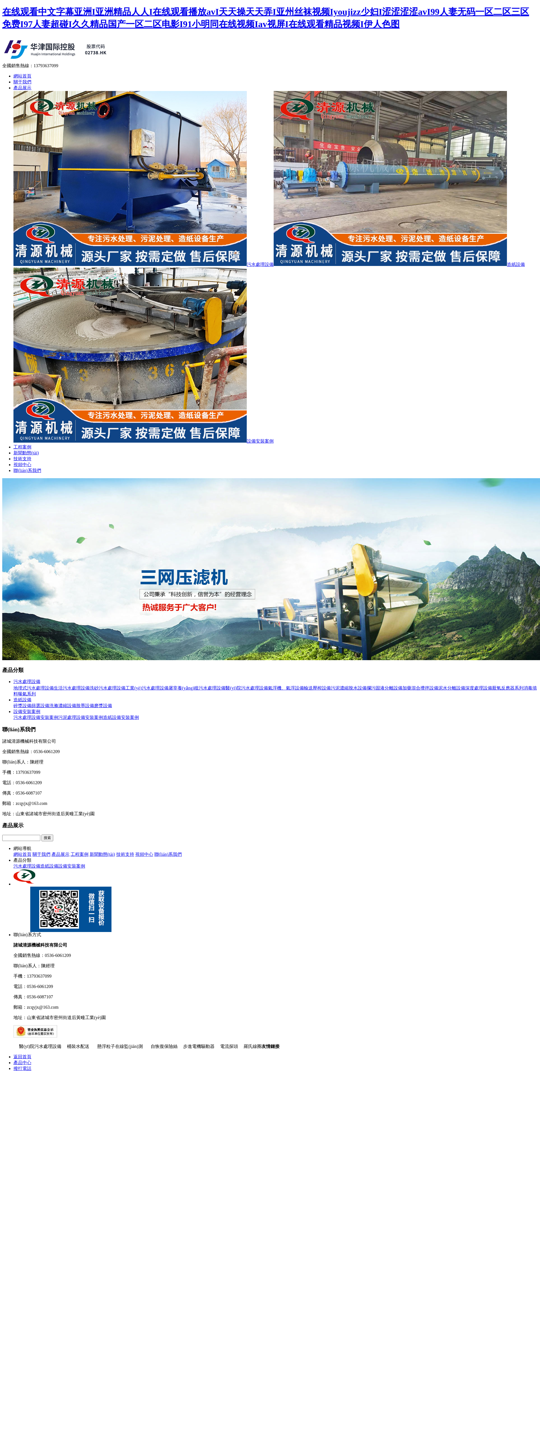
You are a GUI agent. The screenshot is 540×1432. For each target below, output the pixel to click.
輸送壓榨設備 (317, 688)
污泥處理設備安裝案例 (80, 717)
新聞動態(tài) (26, 452)
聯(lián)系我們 (27, 470)
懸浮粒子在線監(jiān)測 (121, 1046)
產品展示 (22, 87)
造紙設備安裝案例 (121, 717)
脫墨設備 (85, 705)
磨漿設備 (103, 705)
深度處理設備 (478, 688)
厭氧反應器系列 (507, 688)
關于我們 (22, 82)
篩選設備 (40, 705)
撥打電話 (22, 1068)
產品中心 (22, 1062)
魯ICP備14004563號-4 (80, 1036)
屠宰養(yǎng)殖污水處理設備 (197, 688)
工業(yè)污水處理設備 (147, 688)
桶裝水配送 (79, 1046)
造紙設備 (399, 264)
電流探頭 (229, 1046)
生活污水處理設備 (72, 688)
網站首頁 (22, 76)
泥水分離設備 (451, 688)
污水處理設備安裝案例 (35, 717)
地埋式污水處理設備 (33, 688)
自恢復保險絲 (164, 1046)
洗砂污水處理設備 (107, 688)
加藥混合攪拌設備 (420, 688)
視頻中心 (22, 464)
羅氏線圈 (253, 1046)
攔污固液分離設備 (384, 688)
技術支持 (22, 458)
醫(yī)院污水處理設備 (246, 688)
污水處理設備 (143, 264)
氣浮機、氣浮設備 (286, 688)
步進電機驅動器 (199, 1046)
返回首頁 (22, 1056)
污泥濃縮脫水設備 (349, 688)
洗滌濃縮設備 (62, 705)
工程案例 (22, 447)
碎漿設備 (22, 705)
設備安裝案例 (143, 441)
